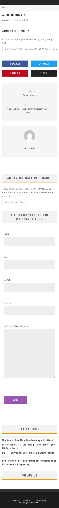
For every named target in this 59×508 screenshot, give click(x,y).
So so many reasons (31, 93)
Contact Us (27, 501)
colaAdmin (7, 20)
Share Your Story (40, 501)
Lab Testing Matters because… (29, 502)
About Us (16, 501)
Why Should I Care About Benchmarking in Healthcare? (28, 440)
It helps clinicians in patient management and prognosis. (27, 109)
